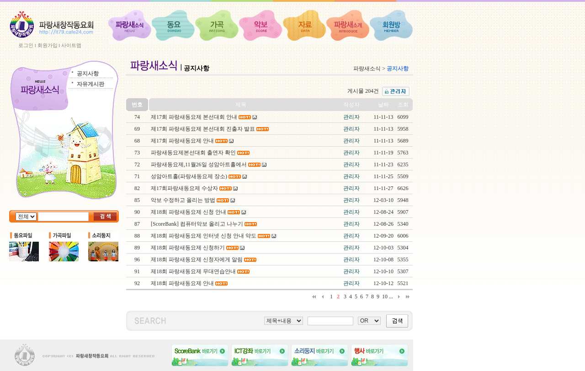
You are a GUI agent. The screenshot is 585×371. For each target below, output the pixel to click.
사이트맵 (71, 45)
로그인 (25, 45)
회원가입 (47, 45)
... (391, 296)
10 (385, 296)
